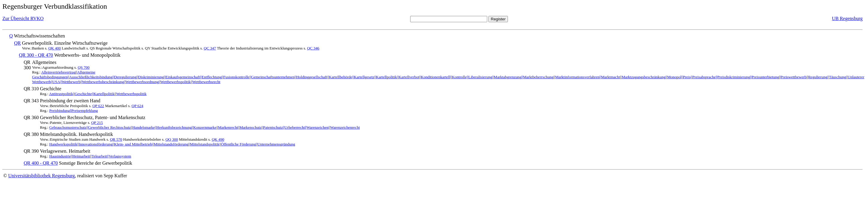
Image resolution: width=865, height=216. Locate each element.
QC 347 (210, 48)
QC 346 (313, 48)
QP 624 (137, 106)
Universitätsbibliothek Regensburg (41, 175)
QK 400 (54, 48)
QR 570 (116, 139)
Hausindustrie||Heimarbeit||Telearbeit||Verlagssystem (90, 156)
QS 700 (83, 67)
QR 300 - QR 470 (36, 55)
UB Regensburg (847, 18)
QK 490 (218, 139)
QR (17, 43)
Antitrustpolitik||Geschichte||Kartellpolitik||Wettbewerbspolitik (98, 94)
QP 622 (98, 106)
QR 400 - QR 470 (41, 163)
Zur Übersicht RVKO (22, 18)
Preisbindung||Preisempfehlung (73, 110)
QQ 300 (172, 139)
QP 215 (97, 122)
